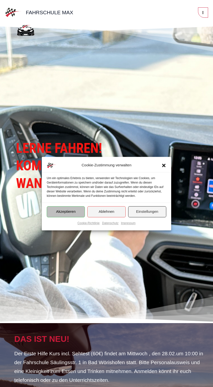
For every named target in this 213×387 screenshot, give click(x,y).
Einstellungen (147, 211)
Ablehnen (106, 211)
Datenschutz (110, 223)
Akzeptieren (66, 211)
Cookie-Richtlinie (88, 223)
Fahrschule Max (49, 12)
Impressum (128, 223)
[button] (163, 165)
